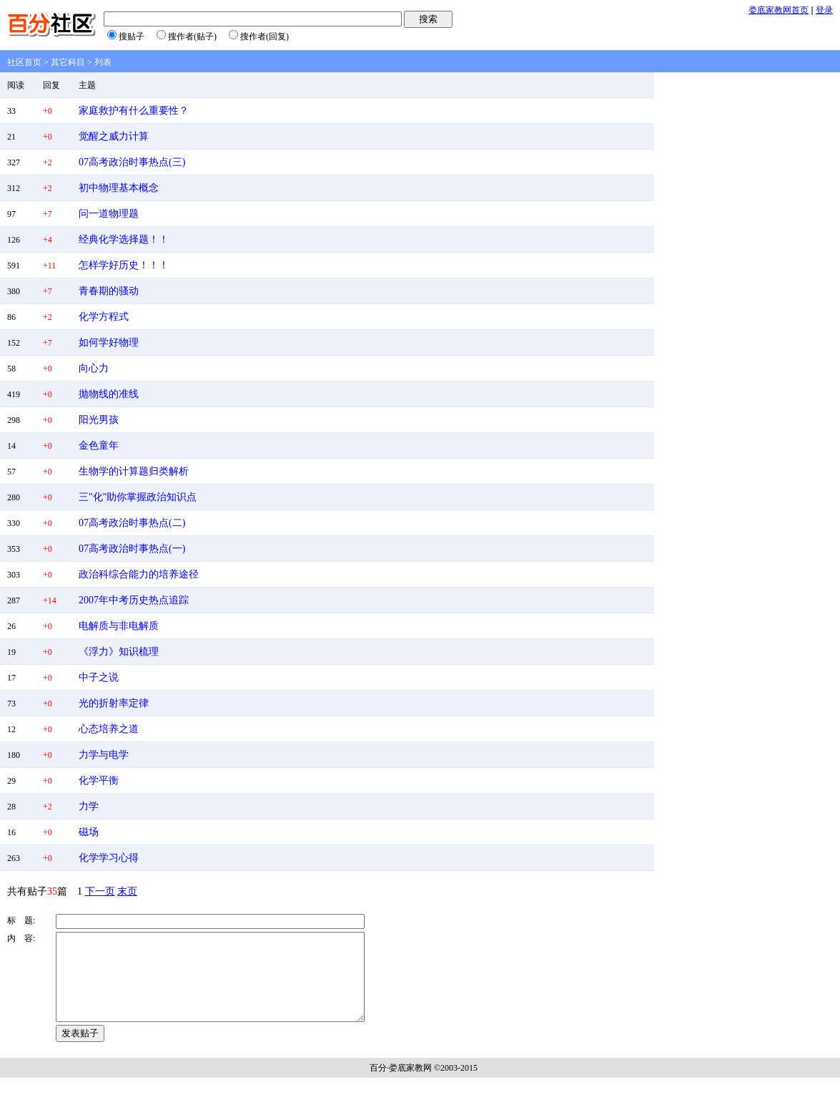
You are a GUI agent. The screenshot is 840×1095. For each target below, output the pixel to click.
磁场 (89, 832)
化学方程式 (104, 316)
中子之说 (99, 677)
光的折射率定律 (114, 703)
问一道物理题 (109, 213)
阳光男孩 (99, 419)
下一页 (100, 891)
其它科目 (68, 62)
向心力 (94, 368)
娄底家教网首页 (778, 10)
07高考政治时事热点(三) (132, 162)
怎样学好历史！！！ (124, 265)
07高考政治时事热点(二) (132, 522)
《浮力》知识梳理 (119, 651)
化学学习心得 (109, 857)
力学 (89, 806)
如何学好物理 (109, 342)
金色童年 (99, 445)
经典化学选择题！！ (124, 239)
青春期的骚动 (109, 291)
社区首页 (24, 62)
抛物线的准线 (109, 394)
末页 (127, 891)
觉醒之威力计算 (114, 136)
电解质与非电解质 (119, 625)
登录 (824, 10)
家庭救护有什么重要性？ (134, 110)
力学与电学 (104, 754)
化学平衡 (99, 780)
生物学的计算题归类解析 (134, 471)
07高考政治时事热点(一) (132, 548)
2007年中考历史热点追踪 (134, 600)
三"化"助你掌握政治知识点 (138, 497)
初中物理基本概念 (119, 187)
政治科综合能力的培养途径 (139, 574)
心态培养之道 (109, 729)
